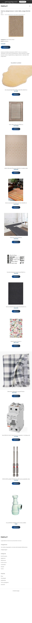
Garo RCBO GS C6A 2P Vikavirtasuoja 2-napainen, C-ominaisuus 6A (16, 435)
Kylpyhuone (3, 558)
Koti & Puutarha (4, 556)
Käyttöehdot (3, 580)
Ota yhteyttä (3, 578)
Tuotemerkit (3, 564)
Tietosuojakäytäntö (5, 582)
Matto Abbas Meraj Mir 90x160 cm (16, 124)
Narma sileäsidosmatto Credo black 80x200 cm (16, 306)
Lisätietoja (5, 47)
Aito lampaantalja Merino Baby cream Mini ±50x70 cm (16, 89)
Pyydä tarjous (22, 1)
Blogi (2, 576)
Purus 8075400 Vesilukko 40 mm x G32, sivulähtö (16, 522)
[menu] (29, 6)
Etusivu (2, 14)
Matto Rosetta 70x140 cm (16, 341)
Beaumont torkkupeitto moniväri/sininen (16, 391)
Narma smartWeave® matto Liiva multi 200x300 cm (16, 203)
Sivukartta (3, 584)
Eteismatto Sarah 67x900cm (16, 237)
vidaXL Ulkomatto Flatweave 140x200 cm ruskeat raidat (16, 168)
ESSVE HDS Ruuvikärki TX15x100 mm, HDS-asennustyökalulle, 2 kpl (16, 479)
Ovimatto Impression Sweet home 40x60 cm (16, 272)
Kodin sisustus (9, 39)
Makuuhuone (3, 560)
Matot (13, 39)
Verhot (2, 568)
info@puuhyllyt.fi (4, 549)
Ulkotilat (2, 566)
